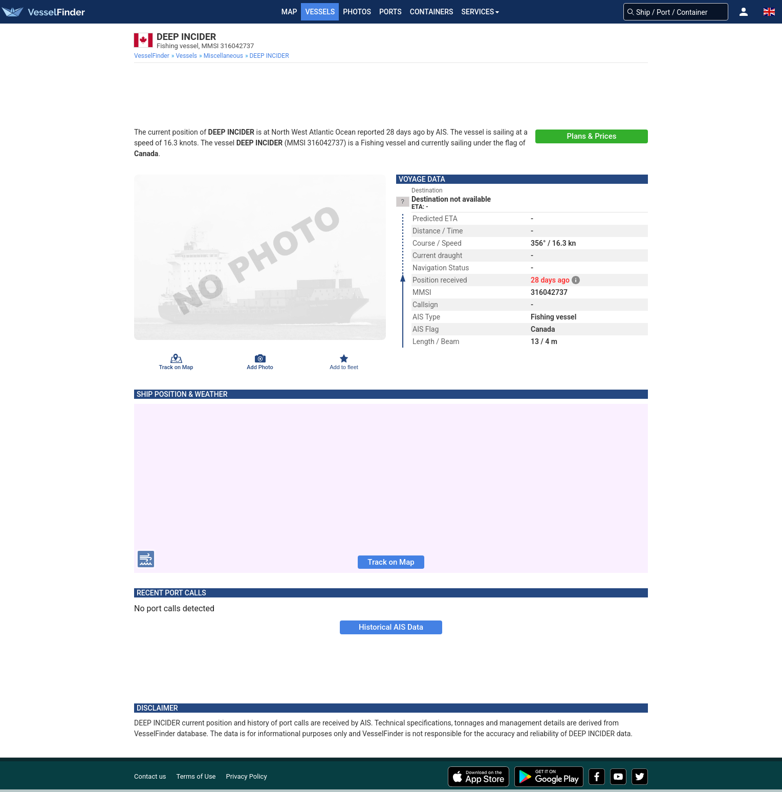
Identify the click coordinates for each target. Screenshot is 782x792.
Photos (357, 12)
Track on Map (390, 562)
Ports (390, 12)
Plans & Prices (592, 136)
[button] (743, 12)
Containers (431, 12)
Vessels (320, 12)
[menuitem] (152, 55)
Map (289, 12)
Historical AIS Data (391, 627)
